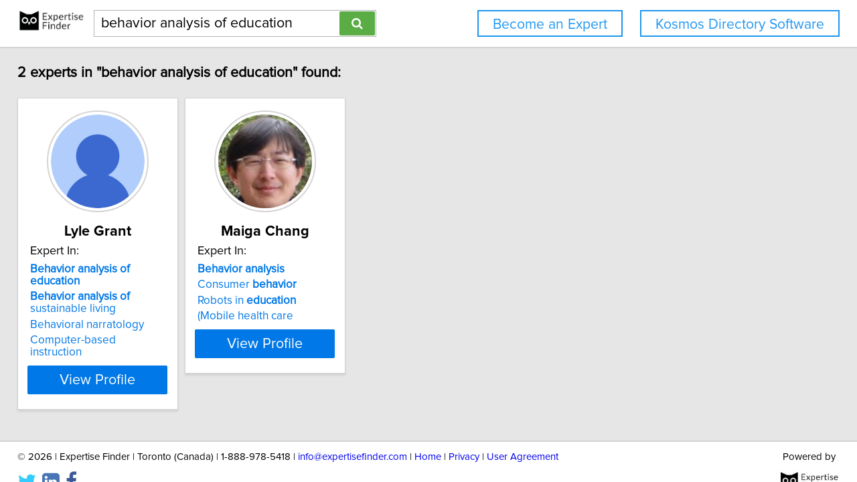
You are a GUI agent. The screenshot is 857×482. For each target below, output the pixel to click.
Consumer (289, 284)
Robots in (289, 301)
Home (427, 433)
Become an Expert (550, 24)
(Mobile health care (288, 316)
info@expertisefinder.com (352, 433)
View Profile (124, 355)
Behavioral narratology (96, 313)
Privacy (464, 433)
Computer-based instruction (109, 328)
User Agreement (522, 433)
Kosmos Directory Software (739, 24)
